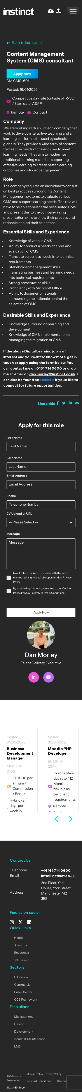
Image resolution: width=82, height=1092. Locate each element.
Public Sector (23, 992)
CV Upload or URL (19, 514)
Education (21, 977)
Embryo (20, 1088)
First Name (14, 438)
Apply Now (41, 612)
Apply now (22, 73)
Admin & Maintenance (29, 1039)
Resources (21, 953)
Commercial (22, 985)
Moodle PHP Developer (60, 751)
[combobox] (41, 522)
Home (18, 938)
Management (23, 1017)
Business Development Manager (20, 753)
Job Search (21, 960)
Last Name (14, 458)
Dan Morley (41, 655)
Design (19, 1024)
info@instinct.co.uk (58, 875)
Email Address (17, 476)
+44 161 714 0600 (56, 870)
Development (23, 1031)
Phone (11, 496)
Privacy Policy (29, 593)
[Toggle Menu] (73, 11)
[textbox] (37, 522)
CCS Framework (25, 999)
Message (13, 534)
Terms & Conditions (52, 593)
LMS (17, 1046)
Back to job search (24, 43)
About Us (20, 945)
